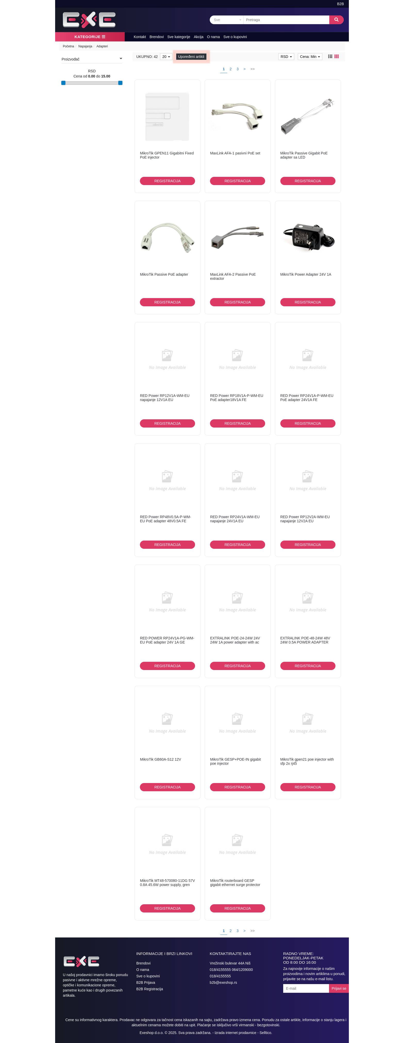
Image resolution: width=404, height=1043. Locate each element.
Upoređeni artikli (191, 57)
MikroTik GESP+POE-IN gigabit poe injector (235, 761)
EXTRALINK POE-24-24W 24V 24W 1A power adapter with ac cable (235, 642)
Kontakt (140, 37)
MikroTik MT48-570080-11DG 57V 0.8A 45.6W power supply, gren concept (167, 885)
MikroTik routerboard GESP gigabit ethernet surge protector (235, 882)
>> (252, 69)
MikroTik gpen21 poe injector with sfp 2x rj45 (307, 761)
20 (166, 57)
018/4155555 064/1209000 (231, 970)
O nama (213, 37)
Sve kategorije (178, 37)
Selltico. (265, 1033)
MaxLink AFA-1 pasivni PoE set (235, 153)
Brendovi (156, 37)
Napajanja (85, 46)
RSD (286, 57)
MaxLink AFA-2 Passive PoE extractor (233, 276)
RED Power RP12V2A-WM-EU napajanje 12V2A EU (305, 519)
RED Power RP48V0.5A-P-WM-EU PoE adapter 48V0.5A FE (165, 519)
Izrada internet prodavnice (235, 1033)
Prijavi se (339, 988)
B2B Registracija (149, 989)
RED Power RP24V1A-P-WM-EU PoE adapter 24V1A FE (306, 398)
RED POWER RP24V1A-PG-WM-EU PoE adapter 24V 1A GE (167, 640)
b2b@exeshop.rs (223, 982)
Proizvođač (92, 59)
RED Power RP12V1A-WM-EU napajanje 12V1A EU (164, 398)
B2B (340, 4)
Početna (68, 46)
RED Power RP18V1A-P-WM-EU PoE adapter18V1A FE (236, 398)
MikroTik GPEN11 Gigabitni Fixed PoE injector (167, 155)
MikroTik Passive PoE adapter (164, 274)
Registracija (167, 181)
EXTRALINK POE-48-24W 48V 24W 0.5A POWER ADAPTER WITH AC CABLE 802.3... (305, 642)
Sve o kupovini (235, 37)
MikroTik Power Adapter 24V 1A (305, 274)
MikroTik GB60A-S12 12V (160, 759)
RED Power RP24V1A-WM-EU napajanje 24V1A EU (234, 519)
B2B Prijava (145, 982)
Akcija (198, 37)
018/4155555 (220, 976)
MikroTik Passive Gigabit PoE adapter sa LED (304, 155)
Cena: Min (310, 57)
